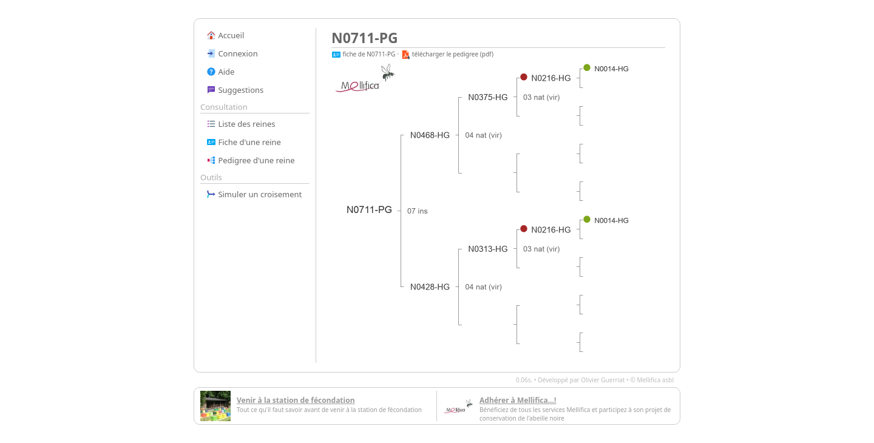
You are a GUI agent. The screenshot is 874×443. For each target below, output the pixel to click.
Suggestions (234, 89)
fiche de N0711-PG (363, 54)
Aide (220, 71)
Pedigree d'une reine (250, 160)
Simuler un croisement (254, 194)
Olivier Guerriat (603, 380)
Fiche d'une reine (243, 142)
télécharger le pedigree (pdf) (447, 54)
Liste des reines (241, 123)
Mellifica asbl (655, 380)
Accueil (225, 35)
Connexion (232, 53)
